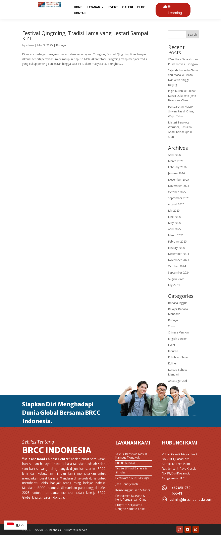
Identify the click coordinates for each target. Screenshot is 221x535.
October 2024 (177, 266)
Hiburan (173, 351)
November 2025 (178, 186)
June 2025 (174, 217)
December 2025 (178, 179)
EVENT (113, 7)
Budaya (61, 45)
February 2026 (177, 167)
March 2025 (175, 235)
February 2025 (177, 241)
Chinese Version (178, 332)
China (171, 326)
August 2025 (176, 204)
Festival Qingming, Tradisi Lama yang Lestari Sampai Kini (85, 35)
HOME (78, 7)
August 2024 (176, 279)
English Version (177, 339)
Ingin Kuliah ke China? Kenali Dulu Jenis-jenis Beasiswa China (182, 95)
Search (192, 34)
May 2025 (174, 223)
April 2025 (174, 229)
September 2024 (178, 272)
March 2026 (175, 161)
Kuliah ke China (178, 357)
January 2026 (176, 173)
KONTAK (80, 13)
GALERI (127, 7)
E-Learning (175, 10)
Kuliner (172, 363)
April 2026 (174, 155)
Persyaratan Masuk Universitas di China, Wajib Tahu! (181, 111)
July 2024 (174, 285)
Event (171, 345)
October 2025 (177, 192)
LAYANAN (93, 7)
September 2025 (178, 198)
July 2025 (174, 210)
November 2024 (178, 260)
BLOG (141, 7)
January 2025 (176, 248)
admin (30, 45)
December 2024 (178, 254)
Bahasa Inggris (177, 303)
